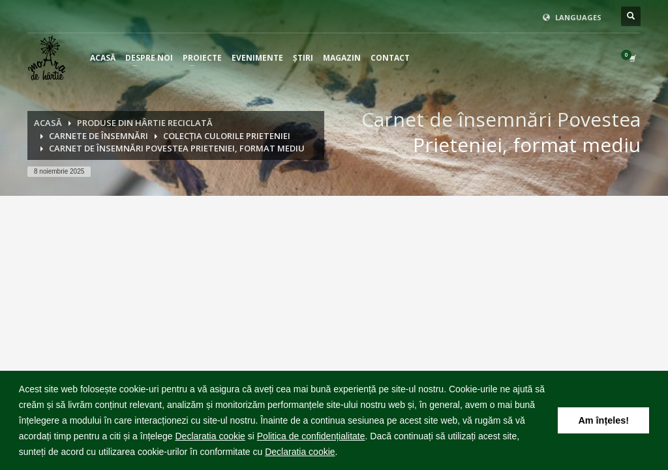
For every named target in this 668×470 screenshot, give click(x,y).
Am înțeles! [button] (603, 420)
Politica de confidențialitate (311, 436)
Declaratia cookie (210, 436)
